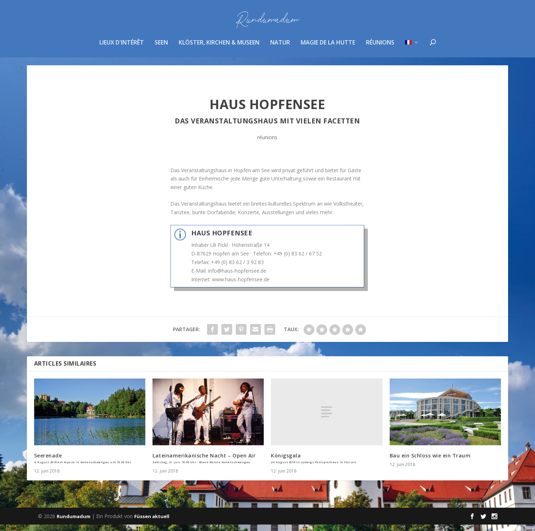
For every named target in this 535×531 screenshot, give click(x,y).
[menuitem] (412, 57)
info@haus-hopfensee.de (237, 277)
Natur (280, 47)
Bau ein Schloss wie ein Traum (430, 462)
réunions (380, 47)
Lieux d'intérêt (121, 47)
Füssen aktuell (151, 523)
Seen (161, 47)
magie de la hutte (328, 47)
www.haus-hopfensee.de (240, 285)
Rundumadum (73, 523)
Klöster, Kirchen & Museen (219, 47)
